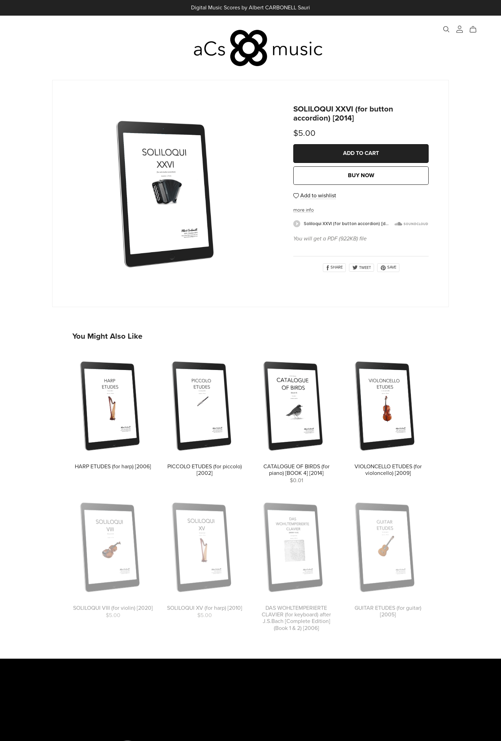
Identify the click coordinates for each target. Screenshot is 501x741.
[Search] (446, 29)
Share (334, 267)
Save (388, 267)
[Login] (459, 29)
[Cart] (475, 29)
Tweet (361, 267)
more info (303, 210)
